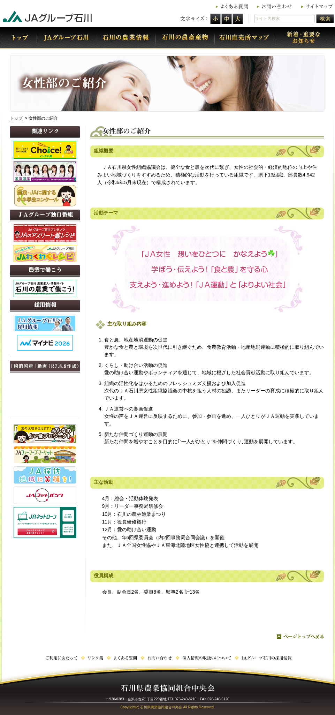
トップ (16, 118)
